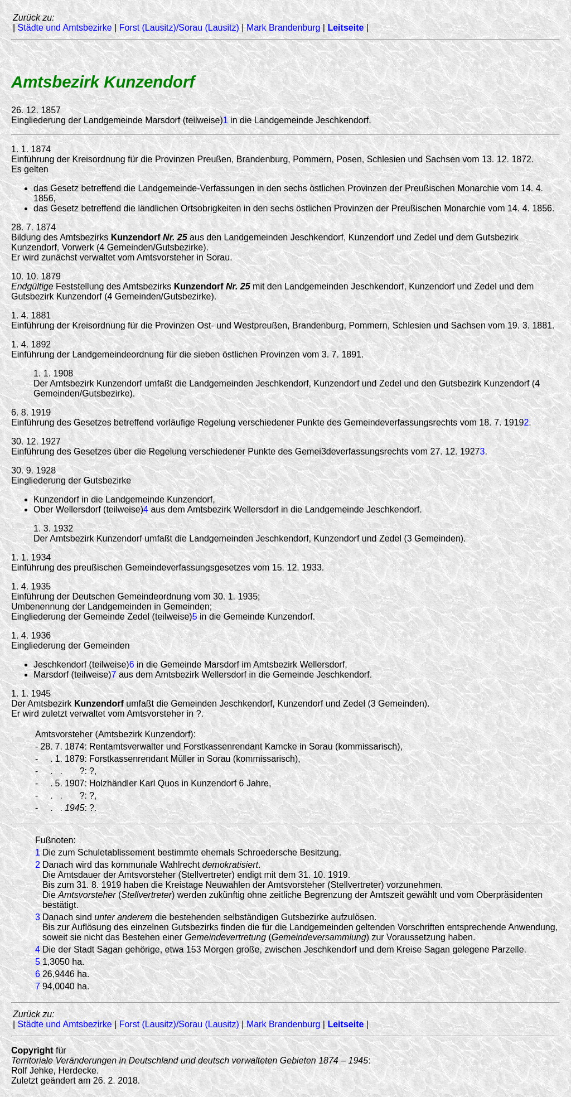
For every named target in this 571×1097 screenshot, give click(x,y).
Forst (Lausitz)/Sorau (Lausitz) (179, 27)
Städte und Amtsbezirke (65, 27)
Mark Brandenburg (283, 27)
